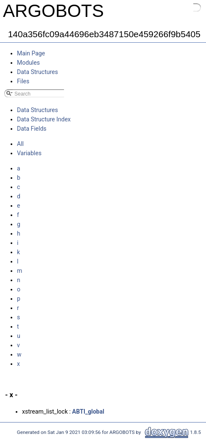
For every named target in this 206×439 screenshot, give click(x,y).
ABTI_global (88, 411)
